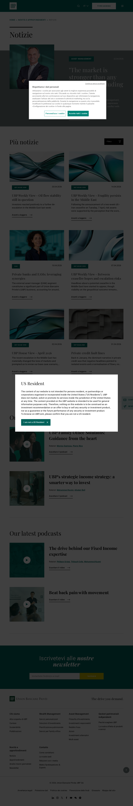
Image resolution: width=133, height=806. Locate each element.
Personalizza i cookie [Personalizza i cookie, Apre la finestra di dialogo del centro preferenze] (55, 113)
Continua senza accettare (95, 84)
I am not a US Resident (34, 422)
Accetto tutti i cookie (78, 113)
